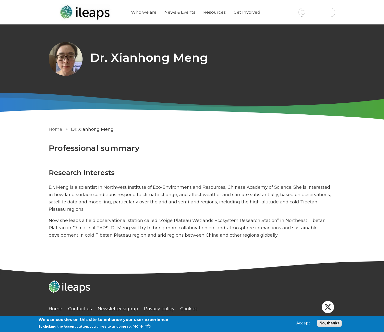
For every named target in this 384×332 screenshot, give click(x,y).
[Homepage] (192, 287)
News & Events (179, 12)
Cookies (189, 308)
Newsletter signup (118, 308)
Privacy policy (159, 308)
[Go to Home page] (86, 12)
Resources (214, 12)
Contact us (80, 308)
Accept (303, 323)
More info (141, 326)
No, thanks (329, 323)
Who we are (143, 12)
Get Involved (247, 12)
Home (55, 129)
